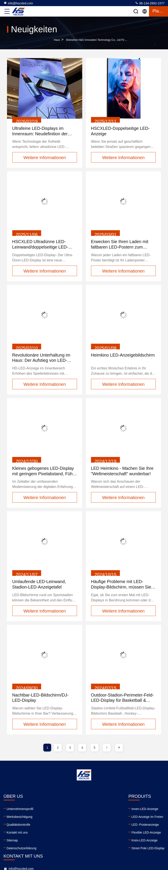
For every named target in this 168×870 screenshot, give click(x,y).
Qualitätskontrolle (18, 825)
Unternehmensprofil (20, 810)
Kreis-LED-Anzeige (62, 841)
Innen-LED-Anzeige (62, 810)
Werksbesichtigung (19, 817)
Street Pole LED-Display (65, 849)
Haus (57, 39)
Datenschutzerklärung (21, 849)
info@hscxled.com (18, 3)
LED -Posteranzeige (62, 825)
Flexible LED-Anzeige (63, 833)
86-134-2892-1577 (149, 3)
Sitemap (12, 841)
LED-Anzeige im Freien (64, 817)
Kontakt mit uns (17, 833)
